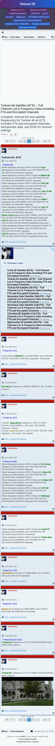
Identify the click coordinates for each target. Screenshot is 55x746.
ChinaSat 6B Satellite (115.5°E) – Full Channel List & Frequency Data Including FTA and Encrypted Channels (29, 316)
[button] (7, 141)
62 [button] (33, 141)
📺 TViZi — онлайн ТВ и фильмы (14, 242)
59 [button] (20, 141)
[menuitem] (52, 37)
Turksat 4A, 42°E (11, 157)
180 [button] (44, 141)
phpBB (22, 736)
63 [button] (38, 141)
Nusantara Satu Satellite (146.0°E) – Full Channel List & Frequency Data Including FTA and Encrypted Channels (29, 299)
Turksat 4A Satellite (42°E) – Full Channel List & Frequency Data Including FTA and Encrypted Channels (27, 109)
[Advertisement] (27, 71)
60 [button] (25, 141)
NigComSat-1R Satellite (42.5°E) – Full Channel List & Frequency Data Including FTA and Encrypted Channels (29, 325)
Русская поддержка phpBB (27, 739)
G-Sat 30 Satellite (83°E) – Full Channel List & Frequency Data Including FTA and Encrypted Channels (29, 273)
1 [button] (14, 141)
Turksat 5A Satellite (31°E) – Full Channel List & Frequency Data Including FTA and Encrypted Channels (29, 282)
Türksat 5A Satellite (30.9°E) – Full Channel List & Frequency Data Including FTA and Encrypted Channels (29, 290)
